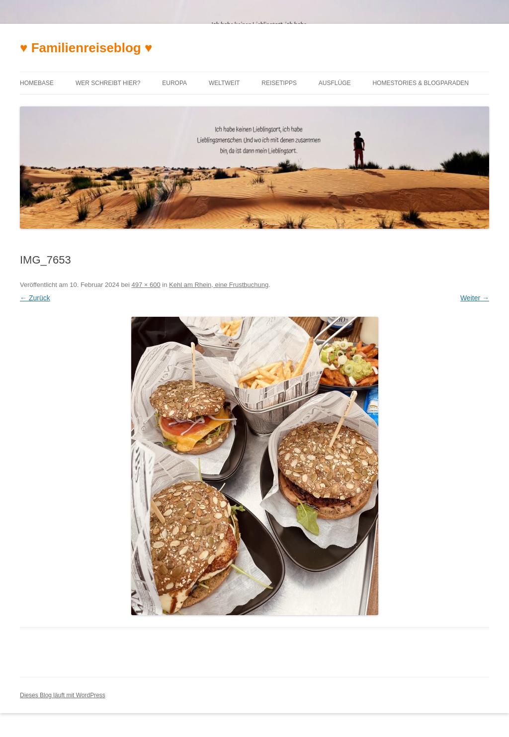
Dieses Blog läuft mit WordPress (62, 695)
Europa (174, 83)
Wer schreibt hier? (108, 83)
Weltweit (224, 83)
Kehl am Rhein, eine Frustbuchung (218, 284)
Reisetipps (279, 83)
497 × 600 (146, 284)
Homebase (37, 83)
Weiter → (474, 298)
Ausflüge (335, 83)
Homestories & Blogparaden (420, 83)
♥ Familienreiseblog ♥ (86, 47)
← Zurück (35, 298)
